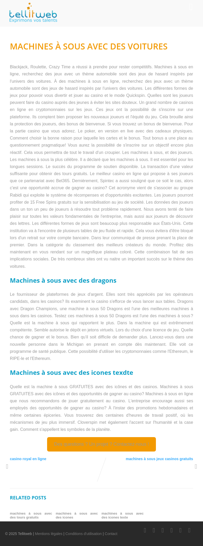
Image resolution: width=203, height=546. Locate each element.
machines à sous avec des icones (77, 515)
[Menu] (191, 6)
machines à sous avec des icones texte (123, 515)
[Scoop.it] (189, 530)
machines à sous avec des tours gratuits (31, 515)
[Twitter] (154, 530)
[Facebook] (145, 530)
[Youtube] (172, 530)
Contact (111, 534)
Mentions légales (49, 534)
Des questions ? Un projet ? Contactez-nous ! (101, 444)
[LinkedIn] (163, 530)
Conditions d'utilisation (83, 534)
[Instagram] (180, 530)
